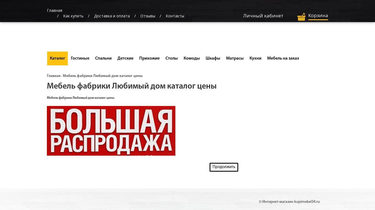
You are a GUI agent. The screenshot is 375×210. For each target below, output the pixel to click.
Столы (171, 58)
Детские (125, 58)
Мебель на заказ (283, 58)
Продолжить (224, 167)
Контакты (175, 15)
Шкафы (213, 58)
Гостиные (80, 58)
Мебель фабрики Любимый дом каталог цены (103, 76)
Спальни (103, 58)
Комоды (192, 58)
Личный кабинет (263, 15)
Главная (53, 76)
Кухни (255, 58)
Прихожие (149, 58)
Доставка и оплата (112, 15)
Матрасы (235, 58)
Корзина (318, 15)
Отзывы (147, 15)
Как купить (73, 15)
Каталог (57, 58)
